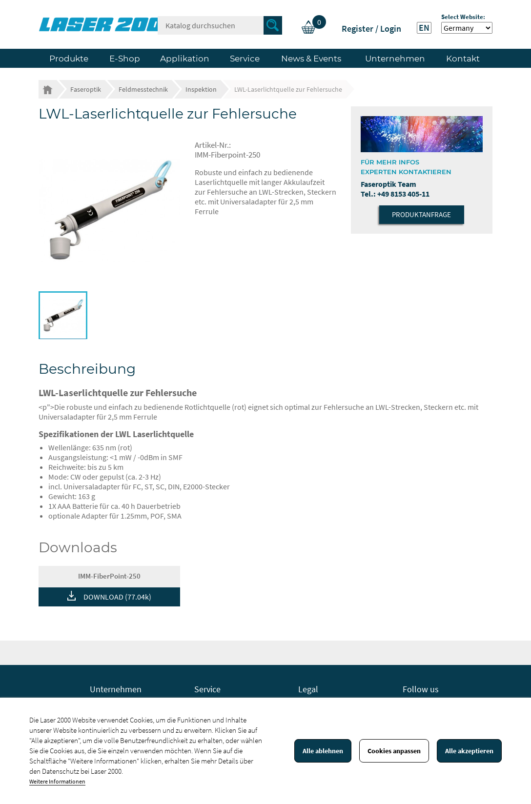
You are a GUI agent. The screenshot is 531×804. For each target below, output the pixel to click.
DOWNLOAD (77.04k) (117, 597)
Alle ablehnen (323, 750)
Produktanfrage (421, 214)
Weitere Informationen (57, 781)
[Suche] (220, 25)
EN (424, 28)
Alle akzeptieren (469, 750)
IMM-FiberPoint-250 (109, 576)
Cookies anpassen (394, 750)
